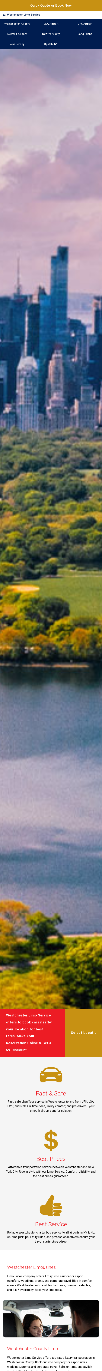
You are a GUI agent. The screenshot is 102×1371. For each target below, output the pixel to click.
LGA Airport (50, 23)
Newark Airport (17, 34)
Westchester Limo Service (23, 14)
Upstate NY (51, 44)
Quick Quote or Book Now (51, 5)
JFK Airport (85, 23)
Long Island (85, 34)
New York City (51, 34)
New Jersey (16, 44)
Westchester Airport (17, 23)
